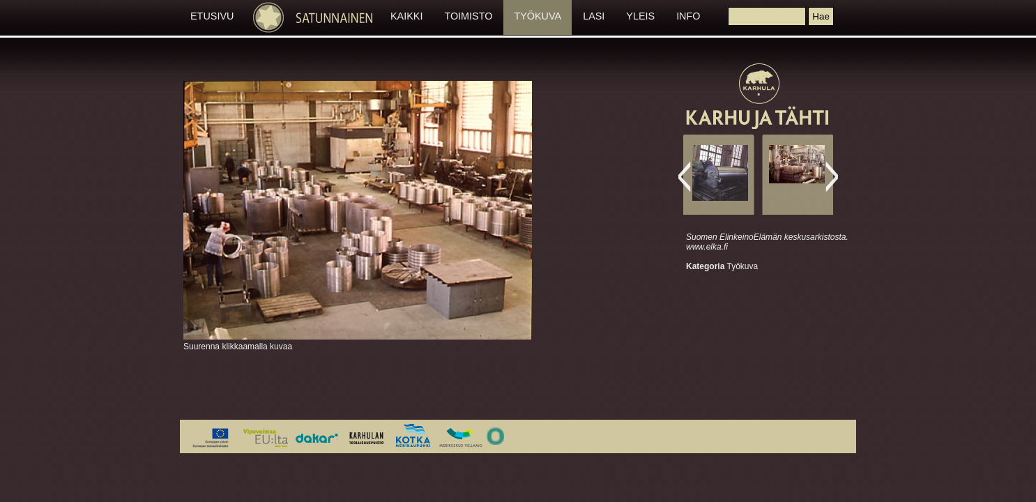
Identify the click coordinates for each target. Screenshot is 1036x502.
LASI (593, 16)
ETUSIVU (212, 16)
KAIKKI (406, 16)
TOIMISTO (468, 16)
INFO (688, 16)
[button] (820, 16)
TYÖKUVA (537, 16)
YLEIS (640, 16)
